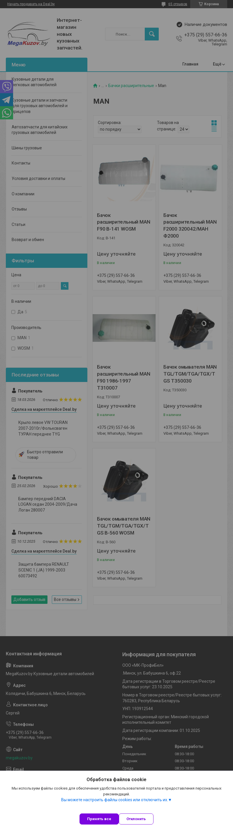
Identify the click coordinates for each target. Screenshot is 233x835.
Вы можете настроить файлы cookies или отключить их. (114, 799)
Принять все (99, 819)
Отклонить (136, 819)
